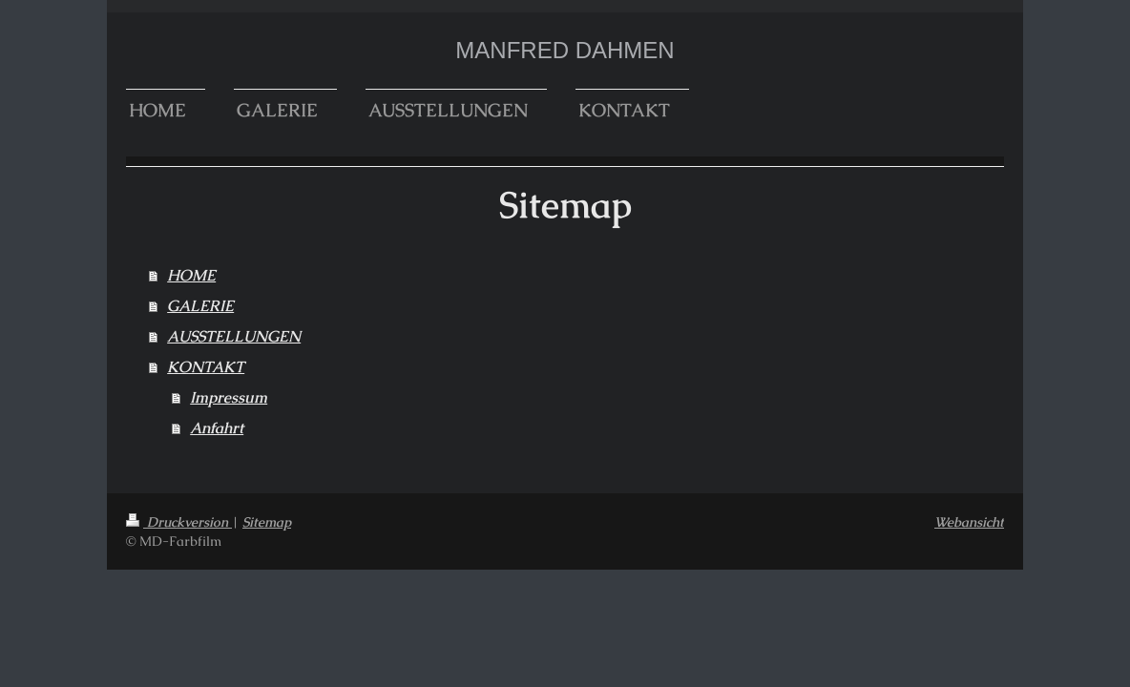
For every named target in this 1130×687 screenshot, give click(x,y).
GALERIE (200, 306)
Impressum (228, 397)
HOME (191, 275)
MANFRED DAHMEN (564, 50)
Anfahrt (216, 428)
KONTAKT (205, 367)
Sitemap (266, 522)
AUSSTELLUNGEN (234, 336)
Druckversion (179, 522)
